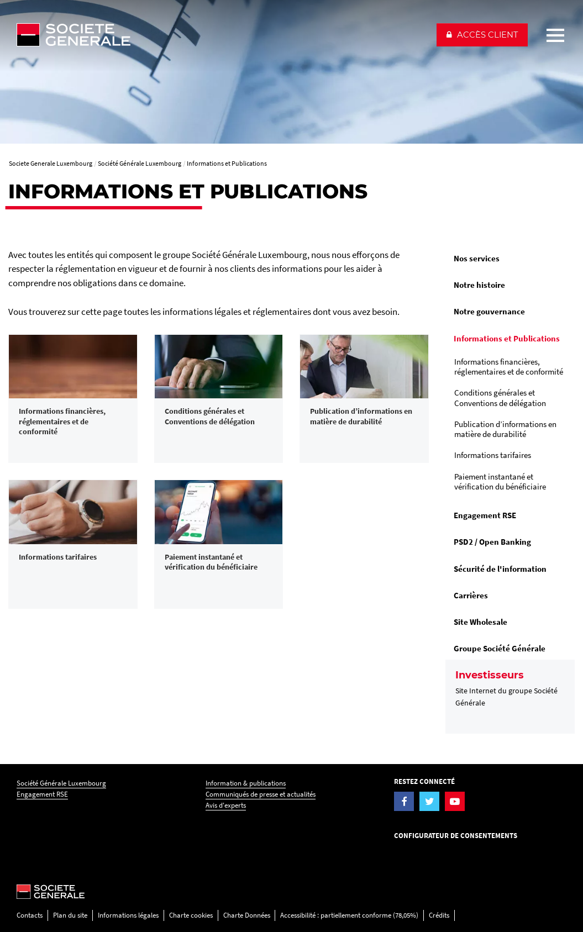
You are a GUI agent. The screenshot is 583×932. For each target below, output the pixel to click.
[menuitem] (510, 258)
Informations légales (128, 915)
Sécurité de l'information (500, 569)
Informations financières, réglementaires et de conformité (508, 366)
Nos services (477, 258)
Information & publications (246, 783)
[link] (73, 399)
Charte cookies (191, 915)
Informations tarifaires (492, 455)
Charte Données (246, 915)
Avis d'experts (226, 805)
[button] (482, 34)
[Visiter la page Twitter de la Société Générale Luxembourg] (429, 802)
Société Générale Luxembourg (61, 783)
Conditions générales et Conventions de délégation (500, 397)
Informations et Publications (507, 338)
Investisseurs (489, 675)
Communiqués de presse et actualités (261, 794)
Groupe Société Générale (499, 648)
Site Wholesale (480, 622)
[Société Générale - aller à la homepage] (222, 34)
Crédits (439, 915)
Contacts (30, 915)
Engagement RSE (485, 515)
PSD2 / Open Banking (492, 541)
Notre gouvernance (489, 311)
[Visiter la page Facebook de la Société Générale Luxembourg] (404, 802)
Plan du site (70, 915)
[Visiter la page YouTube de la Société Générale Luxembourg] (455, 802)
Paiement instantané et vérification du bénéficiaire (500, 481)
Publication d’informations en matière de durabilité (505, 429)
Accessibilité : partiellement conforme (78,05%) (349, 915)
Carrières (471, 595)
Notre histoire (479, 285)
